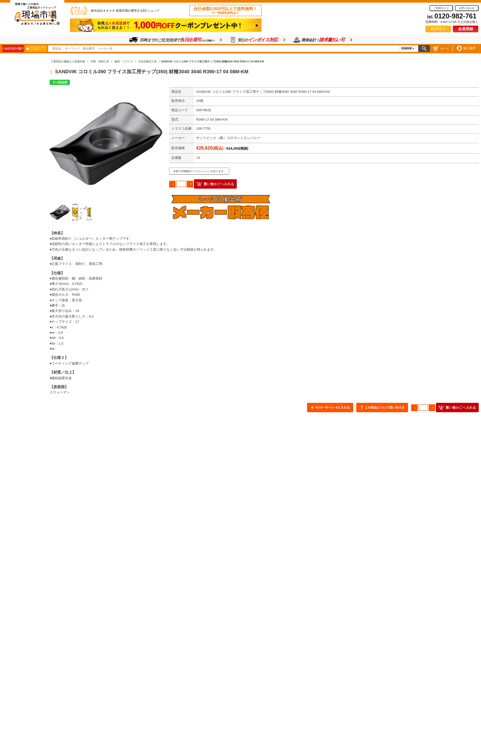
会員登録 (465, 29)
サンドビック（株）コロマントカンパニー (228, 138)
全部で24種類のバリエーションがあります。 (199, 171)
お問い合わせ (467, 8)
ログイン (438, 29)
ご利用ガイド (441, 8)
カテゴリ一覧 (13, 48)
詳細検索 (406, 48)
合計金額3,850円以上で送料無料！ (225, 10)
